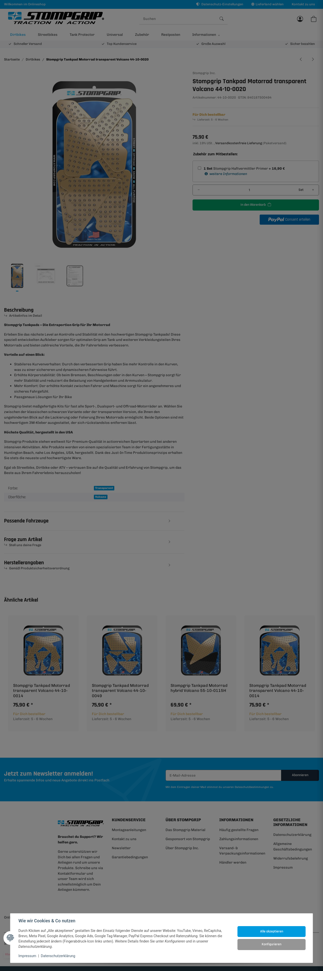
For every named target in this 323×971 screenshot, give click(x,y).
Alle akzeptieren (271, 931)
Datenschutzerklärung (58, 956)
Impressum (27, 956)
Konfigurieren (271, 944)
